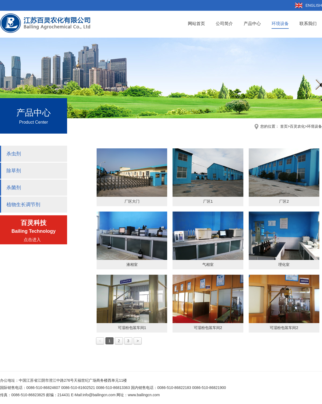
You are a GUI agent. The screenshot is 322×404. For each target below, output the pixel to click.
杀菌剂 (13, 187)
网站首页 (196, 23)
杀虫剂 (13, 153)
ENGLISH (314, 5)
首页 (285, 126)
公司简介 (224, 23)
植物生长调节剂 (23, 204)
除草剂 (13, 170)
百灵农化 (297, 126)
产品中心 (252, 23)
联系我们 (308, 23)
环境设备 (280, 23)
